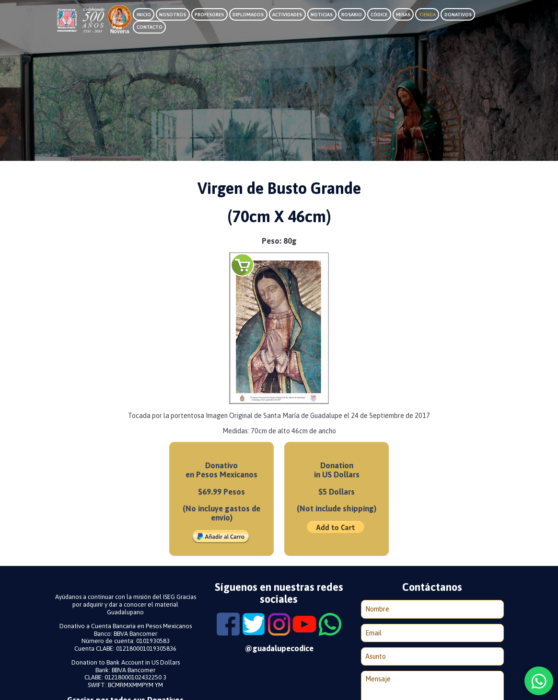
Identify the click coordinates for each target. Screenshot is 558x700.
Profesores (209, 14)
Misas (403, 14)
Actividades (287, 14)
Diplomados (248, 14)
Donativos (458, 14)
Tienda (427, 14)
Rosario (351, 14)
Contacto (150, 27)
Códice (379, 14)
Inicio (144, 14)
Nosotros (172, 14)
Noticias (322, 14)
